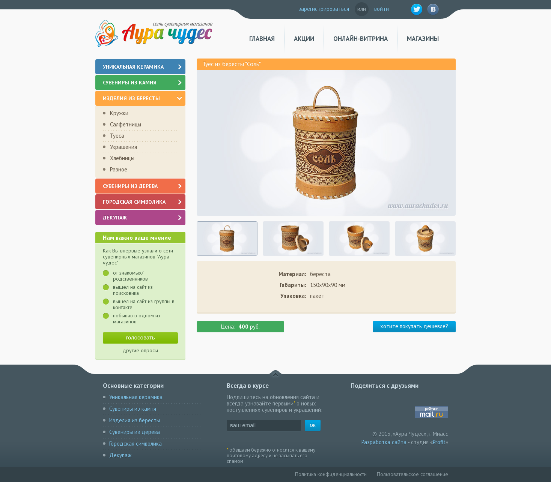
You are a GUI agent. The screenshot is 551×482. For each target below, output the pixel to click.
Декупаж (143, 217)
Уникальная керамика (143, 66)
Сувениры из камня (143, 82)
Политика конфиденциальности (331, 474)
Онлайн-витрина (360, 38)
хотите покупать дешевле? (414, 326)
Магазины (423, 38)
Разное (118, 169)
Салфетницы (125, 124)
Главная (262, 38)
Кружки (119, 113)
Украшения (123, 146)
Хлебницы (122, 158)
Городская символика (143, 201)
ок (313, 425)
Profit (439, 442)
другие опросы (140, 350)
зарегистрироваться (323, 9)
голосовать (140, 337)
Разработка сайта (383, 442)
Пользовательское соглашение (412, 474)
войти (381, 9)
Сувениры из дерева (143, 186)
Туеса (117, 135)
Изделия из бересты (142, 98)
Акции (304, 38)
